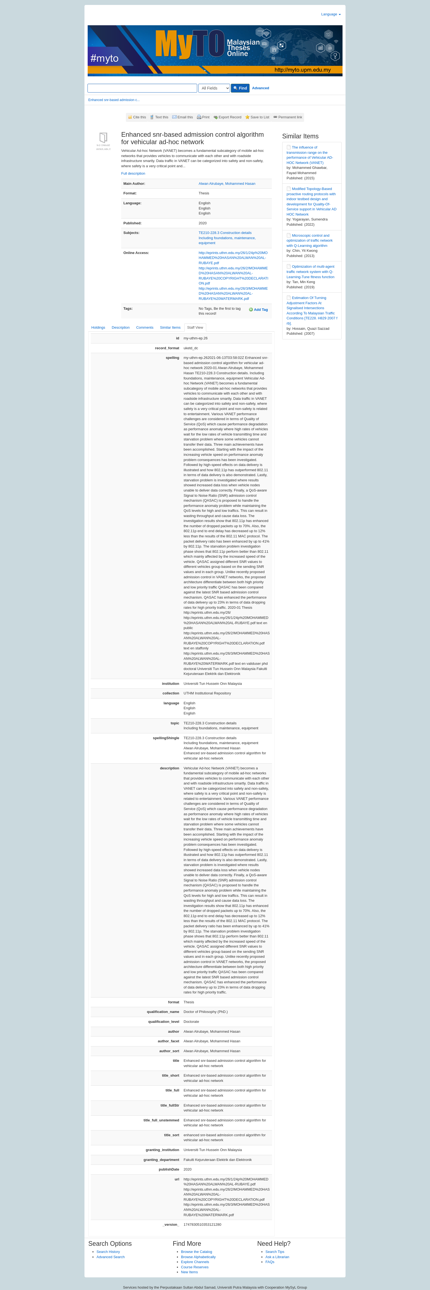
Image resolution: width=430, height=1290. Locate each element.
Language (331, 14)
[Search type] (214, 88)
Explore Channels (195, 1262)
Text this (161, 117)
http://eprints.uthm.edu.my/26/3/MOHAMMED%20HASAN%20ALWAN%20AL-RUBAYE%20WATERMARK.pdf (233, 293)
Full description (133, 173)
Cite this (139, 117)
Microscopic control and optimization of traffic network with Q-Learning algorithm (310, 240)
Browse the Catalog (196, 1252)
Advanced (260, 88)
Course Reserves (194, 1267)
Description (121, 327)
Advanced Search (111, 1257)
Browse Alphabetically (198, 1257)
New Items (189, 1272)
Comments (145, 327)
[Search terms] (142, 88)
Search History (108, 1252)
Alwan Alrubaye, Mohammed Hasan (227, 184)
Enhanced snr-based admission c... (114, 100)
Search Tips (274, 1252)
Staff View (195, 327)
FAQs (270, 1262)
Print (206, 117)
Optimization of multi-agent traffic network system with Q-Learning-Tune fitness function (310, 271)
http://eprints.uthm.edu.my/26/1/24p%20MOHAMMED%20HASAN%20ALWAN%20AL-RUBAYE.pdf (233, 258)
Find (240, 88)
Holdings (98, 327)
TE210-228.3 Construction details (225, 233)
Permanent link (290, 117)
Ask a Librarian (277, 1257)
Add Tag (258, 309)
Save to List (260, 117)
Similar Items (170, 327)
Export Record (230, 117)
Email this (185, 117)
